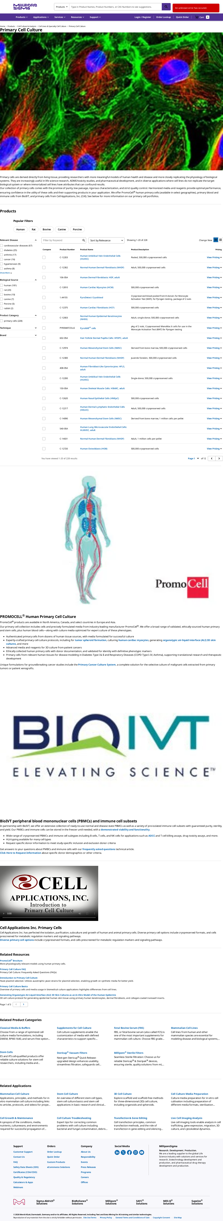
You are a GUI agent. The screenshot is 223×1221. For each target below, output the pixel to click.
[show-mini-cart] (202, 17)
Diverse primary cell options (17, 940)
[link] (28, 1152)
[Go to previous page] (24, 1004)
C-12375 (64, 307)
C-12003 (64, 317)
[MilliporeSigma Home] (25, 7)
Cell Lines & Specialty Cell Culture (52, 26)
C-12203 (64, 257)
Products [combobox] (60, 6)
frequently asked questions (98, 849)
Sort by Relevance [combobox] (100, 240)
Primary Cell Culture (77, 26)
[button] (143, 17)
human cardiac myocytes (133, 640)
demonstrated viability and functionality (125, 829)
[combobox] (112, 6)
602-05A (64, 338)
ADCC (151, 835)
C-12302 (64, 267)
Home (2, 26)
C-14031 (64, 438)
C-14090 (64, 418)
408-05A (64, 367)
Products (11, 26)
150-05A (64, 388)
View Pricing (214, 257)
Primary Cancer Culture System (97, 664)
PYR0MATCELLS (67, 327)
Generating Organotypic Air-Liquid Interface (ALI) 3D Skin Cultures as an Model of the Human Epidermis (58, 994)
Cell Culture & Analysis (26, 26)
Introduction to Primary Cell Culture (18, 977)
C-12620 (64, 398)
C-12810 (64, 287)
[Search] (166, 6)
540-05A (64, 428)
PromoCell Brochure (11, 960)
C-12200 (64, 378)
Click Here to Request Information (20, 853)
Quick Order (182, 17)
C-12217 (64, 408)
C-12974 (64, 347)
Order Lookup (163, 17)
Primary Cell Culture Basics (14, 986)
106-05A (64, 277)
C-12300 (64, 357)
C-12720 (64, 448)
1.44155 (64, 297)
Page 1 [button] (193, 458)
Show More (6, 272)
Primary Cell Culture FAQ (13, 969)
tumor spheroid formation (90, 640)
